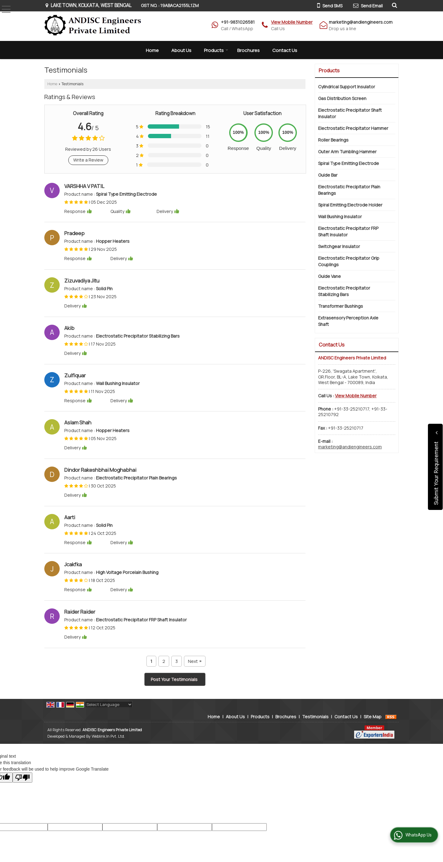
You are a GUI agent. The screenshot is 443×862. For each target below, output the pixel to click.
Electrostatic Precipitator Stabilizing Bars (344, 291)
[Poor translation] (22, 777)
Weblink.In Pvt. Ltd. (108, 736)
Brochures (248, 50)
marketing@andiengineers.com (361, 22)
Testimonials (315, 717)
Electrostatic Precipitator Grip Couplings (348, 261)
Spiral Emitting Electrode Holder (350, 205)
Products (216, 50)
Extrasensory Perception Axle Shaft (348, 321)
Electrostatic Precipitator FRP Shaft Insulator (348, 231)
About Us (181, 50)
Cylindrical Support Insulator (346, 87)
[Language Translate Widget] (109, 704)
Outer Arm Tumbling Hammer (347, 151)
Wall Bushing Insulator (340, 216)
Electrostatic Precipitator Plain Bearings (349, 190)
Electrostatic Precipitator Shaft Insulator (350, 113)
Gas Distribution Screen (342, 98)
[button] (292, 22)
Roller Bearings (333, 140)
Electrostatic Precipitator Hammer (353, 128)
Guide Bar (327, 175)
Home (152, 50)
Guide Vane (329, 276)
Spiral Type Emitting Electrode (348, 163)
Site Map (372, 717)
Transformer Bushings (340, 306)
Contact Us (284, 50)
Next (195, 661)
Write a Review (88, 160)
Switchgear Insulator (339, 246)
